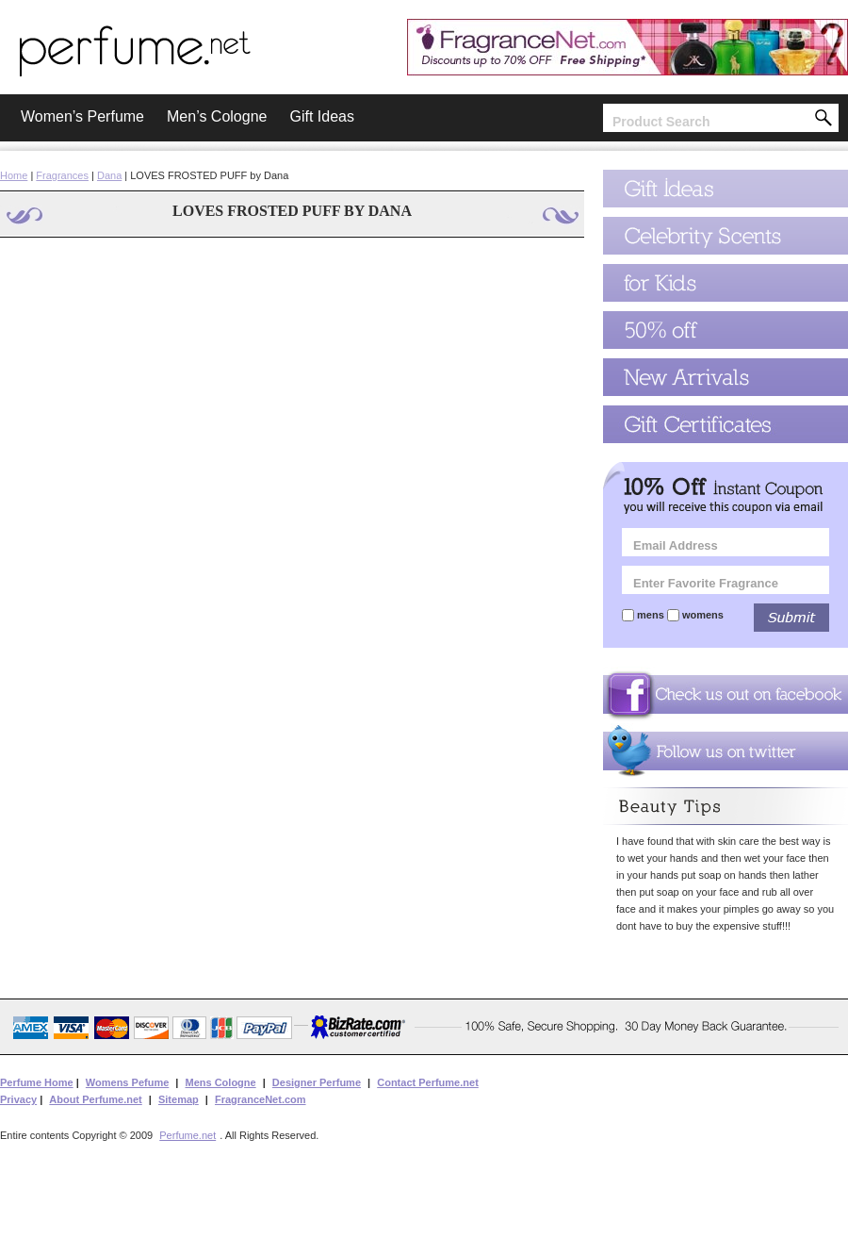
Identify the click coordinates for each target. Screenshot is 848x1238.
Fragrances (62, 175)
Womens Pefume (127, 1082)
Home (13, 175)
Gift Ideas (321, 116)
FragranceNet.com (260, 1099)
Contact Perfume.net (428, 1082)
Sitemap (178, 1099)
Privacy (18, 1099)
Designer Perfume (316, 1082)
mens (650, 614)
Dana (109, 175)
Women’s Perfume (82, 116)
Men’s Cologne (217, 116)
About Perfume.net (95, 1099)
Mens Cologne (220, 1082)
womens (703, 614)
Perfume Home (36, 1082)
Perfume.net (187, 1135)
